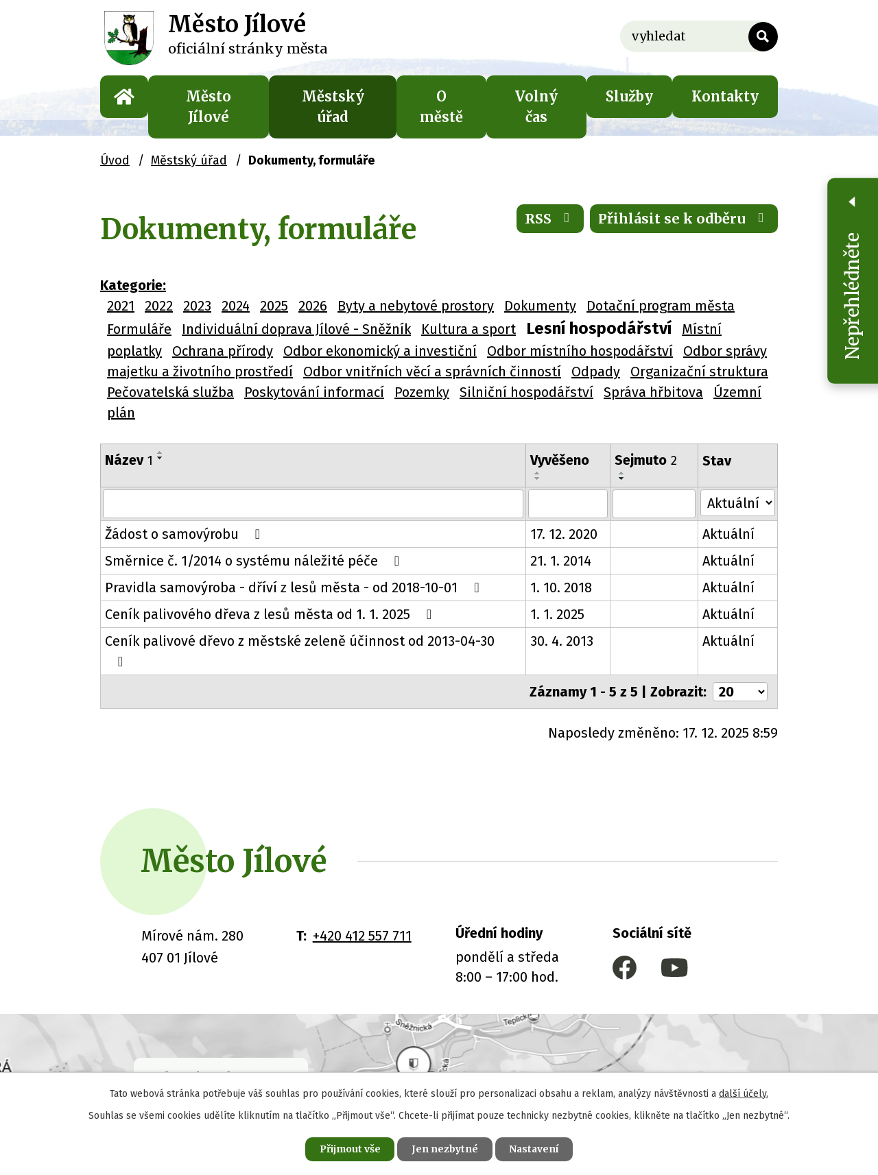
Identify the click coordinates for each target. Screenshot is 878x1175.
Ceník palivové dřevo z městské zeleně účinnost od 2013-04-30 (313, 631)
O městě (441, 106)
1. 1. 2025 (558, 604)
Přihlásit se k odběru (684, 219)
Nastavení (535, 1149)
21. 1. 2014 (561, 551)
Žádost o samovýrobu (185, 524)
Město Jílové (208, 106)
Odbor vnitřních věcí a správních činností (432, 371)
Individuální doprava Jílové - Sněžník (296, 329)
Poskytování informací (314, 392)
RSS (549, 219)
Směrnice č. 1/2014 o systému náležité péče (255, 551)
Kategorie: (133, 285)
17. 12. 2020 (564, 524)
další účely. (743, 1093)
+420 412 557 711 (362, 905)
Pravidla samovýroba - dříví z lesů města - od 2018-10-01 (295, 578)
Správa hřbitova (653, 392)
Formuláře (139, 329)
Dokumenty (540, 306)
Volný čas (536, 106)
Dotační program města (660, 306)
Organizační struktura (699, 371)
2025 (274, 306)
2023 (197, 306)
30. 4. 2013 (562, 631)
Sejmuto (646, 460)
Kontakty (725, 96)
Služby (629, 96)
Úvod (124, 96)
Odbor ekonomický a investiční (380, 351)
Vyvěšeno (560, 460)
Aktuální (729, 524)
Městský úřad (333, 106)
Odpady (595, 371)
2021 (120, 306)
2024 (236, 306)
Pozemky (421, 392)
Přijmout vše (349, 1149)
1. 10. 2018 (562, 578)
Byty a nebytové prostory (415, 306)
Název (129, 460)
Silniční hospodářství (526, 392)
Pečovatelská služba (170, 392)
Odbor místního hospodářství (580, 351)
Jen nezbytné (445, 1149)
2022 (159, 306)
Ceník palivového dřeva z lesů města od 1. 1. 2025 (271, 604)
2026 (312, 306)
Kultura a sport (468, 329)
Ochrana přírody (222, 351)
